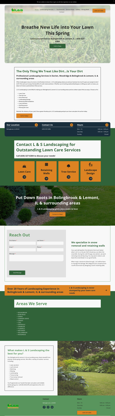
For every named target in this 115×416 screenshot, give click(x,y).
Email (11, 247)
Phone (39, 247)
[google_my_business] (52, 407)
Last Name (40, 241)
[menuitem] (36, 9)
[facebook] (44, 407)
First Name (13, 241)
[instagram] (48, 407)
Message (12, 254)
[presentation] (22, 266)
